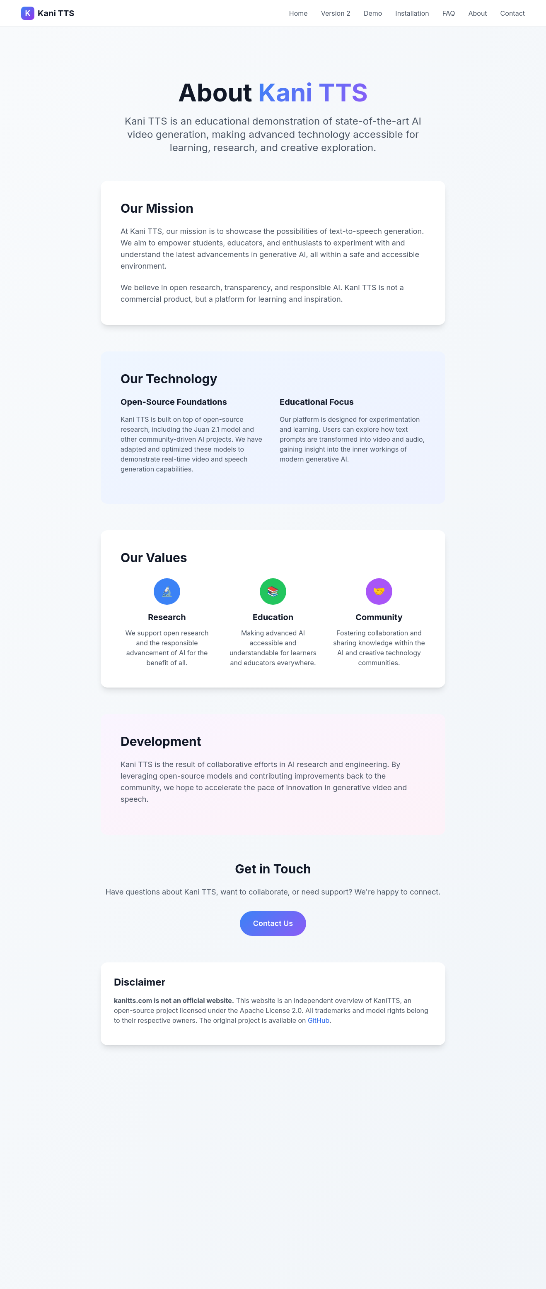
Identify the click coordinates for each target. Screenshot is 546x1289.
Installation (412, 13)
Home (298, 13)
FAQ (448, 13)
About (477, 13)
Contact (512, 13)
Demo (373, 13)
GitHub (318, 1020)
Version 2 (335, 13)
